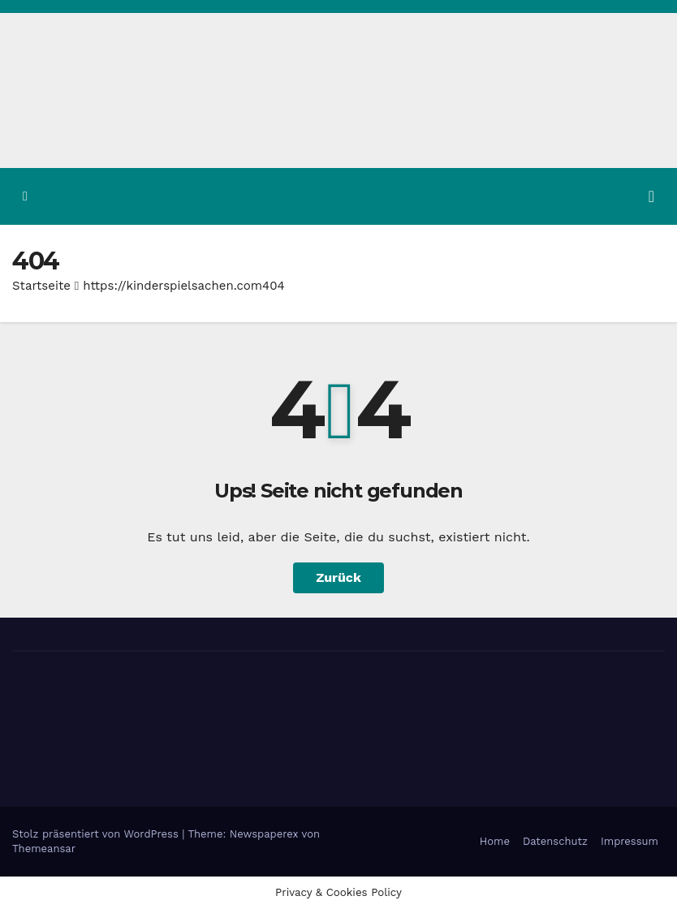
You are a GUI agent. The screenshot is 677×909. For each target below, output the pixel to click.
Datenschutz (555, 841)
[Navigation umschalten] (651, 196)
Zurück (338, 577)
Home (495, 841)
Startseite (41, 285)
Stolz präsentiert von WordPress (97, 834)
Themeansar (43, 848)
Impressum (629, 841)
